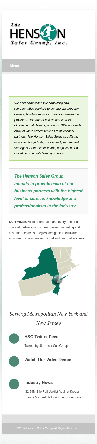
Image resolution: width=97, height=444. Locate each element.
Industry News (38, 382)
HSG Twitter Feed (41, 337)
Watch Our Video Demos (48, 359)
